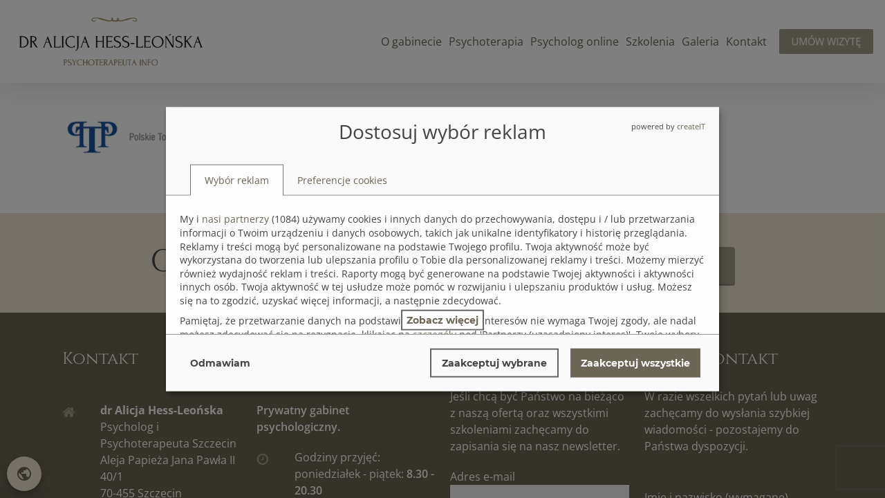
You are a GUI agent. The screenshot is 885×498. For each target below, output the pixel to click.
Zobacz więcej (442, 319)
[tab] (236, 180)
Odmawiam (220, 362)
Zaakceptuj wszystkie (635, 362)
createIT (691, 126)
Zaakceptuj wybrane (494, 362)
